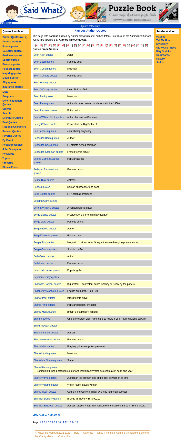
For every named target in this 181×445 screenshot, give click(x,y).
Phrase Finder (10, 167)
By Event (7, 140)
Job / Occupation (12, 149)
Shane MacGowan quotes (48, 360)
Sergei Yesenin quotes (46, 235)
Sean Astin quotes (43, 54)
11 (62, 422)
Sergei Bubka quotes (45, 228)
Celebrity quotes (12, 51)
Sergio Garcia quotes (45, 249)
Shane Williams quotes (46, 384)
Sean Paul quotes (43, 96)
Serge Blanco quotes (45, 214)
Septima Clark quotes (45, 200)
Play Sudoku (163, 51)
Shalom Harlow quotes (46, 332)
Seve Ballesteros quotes (47, 270)
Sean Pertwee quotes (45, 110)
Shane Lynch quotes (45, 353)
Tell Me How (163, 40)
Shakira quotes (42, 318)
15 (76, 422)
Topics (6, 158)
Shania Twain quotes (45, 391)
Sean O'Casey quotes (45, 89)
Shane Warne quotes (45, 377)
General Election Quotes (12, 102)
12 (66, 422)
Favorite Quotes (11, 135)
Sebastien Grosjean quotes (48, 152)
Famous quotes (11, 64)
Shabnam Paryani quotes (47, 284)
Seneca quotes (42, 187)
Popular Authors (12, 41)
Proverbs (7, 162)
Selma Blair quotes (44, 180)
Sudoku (160, 62)
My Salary (162, 44)
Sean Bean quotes (44, 61)
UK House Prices (166, 47)
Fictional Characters (14, 126)
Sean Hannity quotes (45, 82)
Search (6, 113)
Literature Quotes (12, 117)
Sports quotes (10, 60)
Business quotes (12, 55)
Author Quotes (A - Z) (14, 37)
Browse (6, 108)
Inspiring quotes (11, 73)
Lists (5, 91)
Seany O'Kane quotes (45, 124)
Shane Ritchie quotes (45, 367)
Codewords (163, 55)
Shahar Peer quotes (45, 298)
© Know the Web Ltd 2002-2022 (52, 432)
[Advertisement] (168, 129)
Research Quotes (12, 144)
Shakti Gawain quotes (46, 325)
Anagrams (8, 96)
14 (73, 422)
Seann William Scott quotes (49, 117)
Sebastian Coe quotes (46, 145)
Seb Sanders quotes (45, 131)
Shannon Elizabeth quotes (48, 405)
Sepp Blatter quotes (44, 194)
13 (69, 422)
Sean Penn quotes (44, 103)
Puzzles (160, 36)
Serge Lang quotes (44, 221)
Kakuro (160, 58)
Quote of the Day (90, 26)
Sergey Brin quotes (44, 242)
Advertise (88, 432)
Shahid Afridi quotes (45, 304)
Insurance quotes (12, 86)
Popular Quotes (11, 131)
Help (76, 432)
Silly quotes (9, 82)
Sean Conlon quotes (45, 68)
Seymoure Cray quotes (46, 277)
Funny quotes (10, 46)
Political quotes (11, 69)
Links (100, 432)
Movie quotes (10, 77)
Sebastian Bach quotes (46, 138)
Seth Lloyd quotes (43, 263)
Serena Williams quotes (46, 207)
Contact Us (64, 436)
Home (109, 432)
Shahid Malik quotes (45, 311)
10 (59, 422)
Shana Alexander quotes (47, 339)
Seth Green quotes (44, 256)
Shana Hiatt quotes (44, 346)
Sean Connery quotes (45, 75)
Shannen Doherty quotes (47, 398)
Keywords (8, 153)
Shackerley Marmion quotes (49, 291)
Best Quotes (9, 122)
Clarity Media (46, 436)
